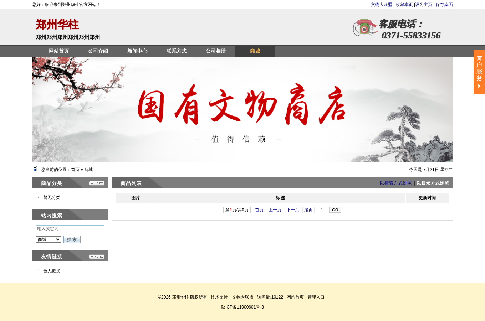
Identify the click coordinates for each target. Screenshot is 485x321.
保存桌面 (444, 4)
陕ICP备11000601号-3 (242, 307)
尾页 (308, 209)
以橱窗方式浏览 (396, 183)
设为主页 (423, 4)
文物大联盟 (382, 4)
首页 (75, 169)
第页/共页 (237, 209)
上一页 (275, 209)
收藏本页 (404, 4)
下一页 (293, 209)
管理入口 (316, 297)
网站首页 (295, 297)
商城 (88, 169)
